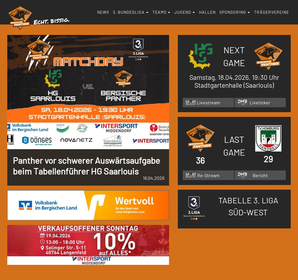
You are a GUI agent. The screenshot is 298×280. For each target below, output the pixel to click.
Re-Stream (208, 175)
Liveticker (260, 102)
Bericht (260, 175)
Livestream (208, 102)
